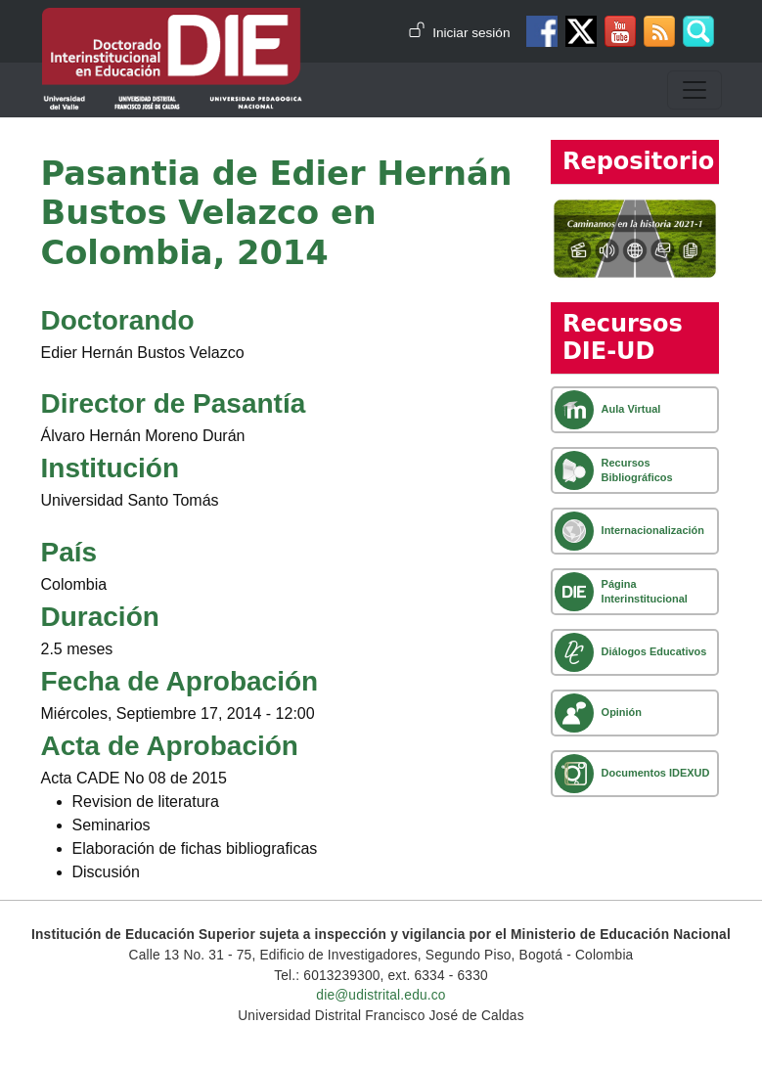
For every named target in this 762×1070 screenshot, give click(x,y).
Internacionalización (653, 530)
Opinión (622, 712)
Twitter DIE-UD (581, 31)
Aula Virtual (631, 409)
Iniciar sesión (471, 32)
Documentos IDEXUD (656, 773)
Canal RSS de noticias (659, 31)
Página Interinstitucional (645, 591)
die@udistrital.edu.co (380, 995)
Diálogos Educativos (654, 651)
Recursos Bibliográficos (637, 470)
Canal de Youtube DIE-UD (620, 31)
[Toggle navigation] (694, 90)
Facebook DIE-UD (542, 31)
